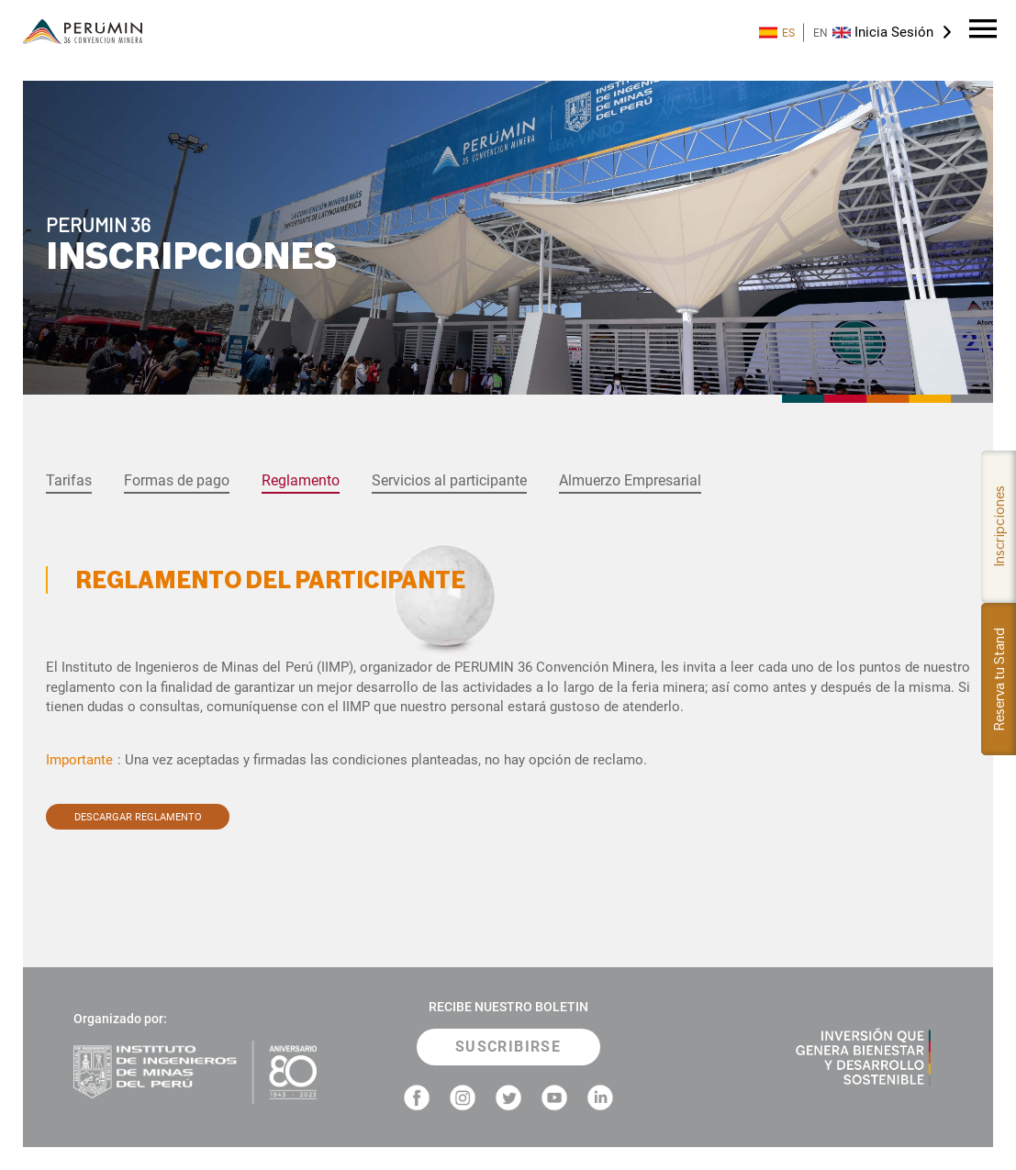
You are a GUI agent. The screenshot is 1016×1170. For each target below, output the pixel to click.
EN (832, 32)
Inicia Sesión (893, 32)
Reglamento (301, 480)
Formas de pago (176, 480)
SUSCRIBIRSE (508, 1046)
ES (777, 32)
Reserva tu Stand (999, 679)
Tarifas (69, 480)
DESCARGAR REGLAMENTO (138, 816)
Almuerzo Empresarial (630, 480)
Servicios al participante (449, 480)
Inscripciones (999, 526)
